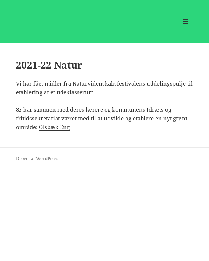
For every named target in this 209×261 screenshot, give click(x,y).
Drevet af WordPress (37, 159)
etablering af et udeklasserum (55, 92)
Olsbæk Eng (54, 126)
